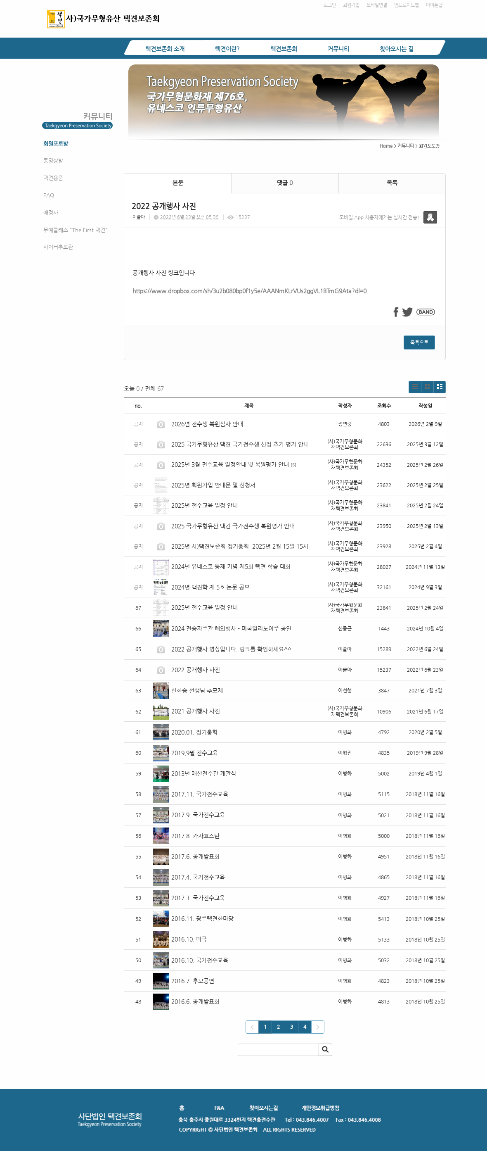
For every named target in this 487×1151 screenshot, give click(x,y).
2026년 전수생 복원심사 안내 (207, 424)
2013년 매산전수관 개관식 (203, 773)
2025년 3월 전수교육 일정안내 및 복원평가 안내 (230, 464)
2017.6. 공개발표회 (195, 856)
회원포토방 (55, 143)
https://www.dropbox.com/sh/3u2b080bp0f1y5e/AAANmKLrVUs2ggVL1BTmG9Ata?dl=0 (249, 291)
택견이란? (227, 48)
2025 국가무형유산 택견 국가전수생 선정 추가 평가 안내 (240, 444)
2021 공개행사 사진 (195, 711)
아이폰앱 (434, 5)
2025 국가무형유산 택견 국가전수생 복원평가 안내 (233, 526)
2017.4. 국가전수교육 (198, 877)
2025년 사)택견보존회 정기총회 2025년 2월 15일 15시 (239, 546)
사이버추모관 (58, 247)
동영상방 (53, 160)
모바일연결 (376, 5)
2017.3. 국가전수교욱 (198, 897)
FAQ (48, 195)
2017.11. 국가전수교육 (199, 794)
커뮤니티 (338, 48)
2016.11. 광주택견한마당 (202, 918)
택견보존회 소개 (164, 48)
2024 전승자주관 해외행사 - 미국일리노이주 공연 (231, 628)
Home (386, 146)
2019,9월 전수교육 (194, 752)
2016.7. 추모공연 (192, 980)
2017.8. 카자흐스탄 (195, 835)
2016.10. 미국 (189, 939)
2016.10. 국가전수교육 (199, 960)
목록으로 (419, 342)
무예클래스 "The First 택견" (75, 230)
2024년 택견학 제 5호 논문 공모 (210, 587)
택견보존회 (283, 48)
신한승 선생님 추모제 (197, 690)
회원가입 (351, 5)
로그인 (330, 5)
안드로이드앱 (406, 5)
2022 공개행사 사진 (195, 669)
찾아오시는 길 (397, 48)
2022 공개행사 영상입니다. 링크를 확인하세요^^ (231, 649)
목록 (392, 182)
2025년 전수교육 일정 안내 (205, 505)
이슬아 (138, 217)
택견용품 (53, 178)
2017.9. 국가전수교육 (198, 814)
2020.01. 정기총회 (194, 732)
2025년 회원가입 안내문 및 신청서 (213, 485)
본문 (178, 182)
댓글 (285, 182)
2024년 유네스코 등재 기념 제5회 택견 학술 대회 (231, 566)
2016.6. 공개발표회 (195, 1001)
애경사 (50, 212)
